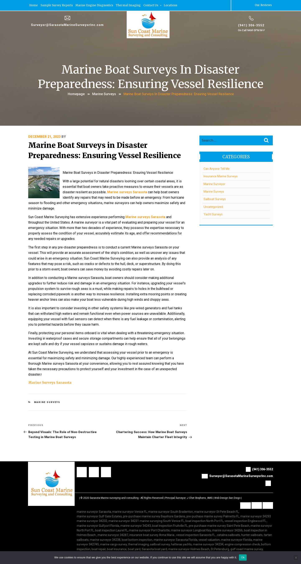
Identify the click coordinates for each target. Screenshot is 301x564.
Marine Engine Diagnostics (94, 5)
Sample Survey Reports (57, 5)
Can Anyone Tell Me (217, 168)
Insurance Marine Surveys (221, 176)
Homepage (76, 94)
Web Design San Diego (227, 484)
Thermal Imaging (128, 5)
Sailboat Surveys (215, 198)
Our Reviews (263, 5)
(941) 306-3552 (251, 25)
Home (33, 5)
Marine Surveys (104, 94)
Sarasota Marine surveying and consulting (114, 484)
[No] (296, 557)
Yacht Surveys (213, 214)
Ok (243, 557)
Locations (170, 5)
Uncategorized (213, 206)
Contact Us (153, 5)
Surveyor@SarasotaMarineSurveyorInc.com (67, 24)
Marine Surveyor (214, 183)
